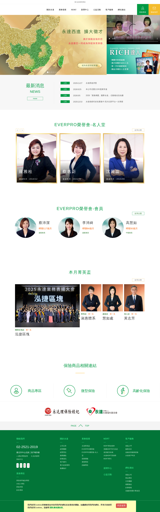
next (22, 130)
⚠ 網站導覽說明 (22, 456)
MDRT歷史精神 (109, 446)
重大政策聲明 (65, 465)
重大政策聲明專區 (80, 2)
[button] (8, 45)
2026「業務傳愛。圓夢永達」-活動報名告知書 (105, 95)
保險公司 (128, 475)
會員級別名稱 (108, 452)
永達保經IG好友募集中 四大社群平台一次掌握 (104, 102)
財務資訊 (63, 459)
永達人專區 (20, 484)
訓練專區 (85, 465)
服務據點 (63, 455)
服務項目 (128, 449)
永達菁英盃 (86, 446)
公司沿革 (63, 446)
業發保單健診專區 (22, 480)
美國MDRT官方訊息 (111, 449)
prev (17, 130)
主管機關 (128, 481)
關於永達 (50, 10)
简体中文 (19, 459)
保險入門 (128, 446)
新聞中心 (85, 10)
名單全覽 (138, 130)
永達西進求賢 (91, 83)
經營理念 (63, 452)
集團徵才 (63, 468)
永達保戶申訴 (130, 455)
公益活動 (97, 10)
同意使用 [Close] (121, 505)
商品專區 (128, 478)
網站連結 (121, 10)
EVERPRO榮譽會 (88, 449)
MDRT (73, 10)
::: (0, 85)
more (35, 99)
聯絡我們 (154, 12)
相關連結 (128, 484)
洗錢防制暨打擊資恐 (132, 491)
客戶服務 (109, 10)
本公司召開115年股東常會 (96, 89)
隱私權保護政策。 (57, 508)
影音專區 (19, 490)
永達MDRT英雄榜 (110, 455)
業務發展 (62, 10)
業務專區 (142, 12)
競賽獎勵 (85, 459)
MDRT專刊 (107, 459)
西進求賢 (19, 487)
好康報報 (128, 487)
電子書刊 (63, 462)
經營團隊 (63, 449)
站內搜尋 (35, 456)
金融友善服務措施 (131, 452)
